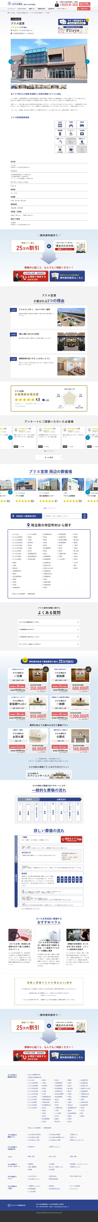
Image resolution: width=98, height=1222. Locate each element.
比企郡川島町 (47, 582)
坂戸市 (60, 548)
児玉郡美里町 (47, 559)
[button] (87, 61)
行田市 (45, 542)
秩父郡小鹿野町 (63, 540)
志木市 (76, 534)
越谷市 (30, 537)
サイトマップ (74, 1188)
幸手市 (76, 559)
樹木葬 (30, 1169)
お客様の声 (31, 1146)
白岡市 (14, 582)
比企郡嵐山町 (47, 562)
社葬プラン (73, 1137)
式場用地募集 (32, 1188)
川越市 (76, 545)
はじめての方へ (32, 1176)
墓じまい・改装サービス (56, 1167)
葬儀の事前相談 (53, 1179)
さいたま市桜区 (32, 534)
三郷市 (30, 540)
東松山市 (15, 568)
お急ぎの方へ (84, 9)
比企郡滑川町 (16, 587)
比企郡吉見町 (47, 585)
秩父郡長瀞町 (62, 534)
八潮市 (30, 548)
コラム (10, 1157)
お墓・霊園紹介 (32, 1167)
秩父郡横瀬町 (47, 548)
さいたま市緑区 (17, 556)
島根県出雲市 (31, 594)
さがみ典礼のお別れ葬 (34, 1134)
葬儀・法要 (31, 1156)
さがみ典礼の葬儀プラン (12, 1136)
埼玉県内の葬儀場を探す (23, 13)
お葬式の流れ (53, 1176)
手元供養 (51, 1169)
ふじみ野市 (62, 559)
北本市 (14, 585)
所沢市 (60, 551)
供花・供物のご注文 (75, 1176)
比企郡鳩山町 (47, 571)
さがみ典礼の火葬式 (33, 1137)
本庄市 (45, 551)
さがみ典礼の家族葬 (54, 1134)
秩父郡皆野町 (62, 542)
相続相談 (30, 1164)
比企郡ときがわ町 (48, 568)
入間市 (60, 556)
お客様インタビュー (54, 1146)
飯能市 (76, 537)
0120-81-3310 (69, 4)
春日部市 (30, 542)
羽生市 (45, 537)
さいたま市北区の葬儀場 (36, 13)
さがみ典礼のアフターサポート (14, 1165)
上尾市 (14, 565)
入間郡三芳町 (62, 553)
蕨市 (75, 565)
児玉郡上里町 (31, 559)
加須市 (14, 579)
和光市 (76, 548)
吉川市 (30, 551)
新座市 (76, 568)
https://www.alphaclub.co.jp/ (58, 1207)
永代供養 (51, 1164)
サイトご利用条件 (75, 1186)
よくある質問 (32, 1191)
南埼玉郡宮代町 (32, 556)
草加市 (30, 545)
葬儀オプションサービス (77, 1140)
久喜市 (76, 556)
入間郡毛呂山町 (47, 573)
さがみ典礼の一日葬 (33, 1140)
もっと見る (49, 457)
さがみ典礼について (33, 1179)
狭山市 (60, 545)
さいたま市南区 (17, 551)
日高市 (45, 579)
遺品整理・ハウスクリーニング (79, 1164)
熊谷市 (45, 540)
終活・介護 (52, 1156)
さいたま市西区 (17, 559)
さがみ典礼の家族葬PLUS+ (56, 1137)
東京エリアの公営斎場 (19, 594)
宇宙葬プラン (74, 1134)
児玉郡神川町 (62, 537)
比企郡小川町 (47, 565)
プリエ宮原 (46, 13)
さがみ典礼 (12, 13)
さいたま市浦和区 (17, 537)
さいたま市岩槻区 (17, 540)
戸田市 (45, 587)
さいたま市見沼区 (17, 542)
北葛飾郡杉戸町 (17, 571)
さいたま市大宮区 (17, 545)
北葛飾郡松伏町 (32, 553)
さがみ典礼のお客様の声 (12, 1148)
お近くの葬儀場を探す (34, 1074)
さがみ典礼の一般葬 (54, 1140)
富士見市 (76, 540)
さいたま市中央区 (17, 548)
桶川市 (76, 553)
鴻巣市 (14, 562)
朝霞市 (76, 542)
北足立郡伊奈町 (17, 576)
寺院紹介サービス (75, 1167)
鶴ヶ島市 (76, 551)
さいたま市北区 (17, 553)
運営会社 (51, 1186)
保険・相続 (73, 1156)
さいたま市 (16, 534)
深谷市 (45, 545)
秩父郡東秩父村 (47, 534)
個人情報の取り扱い (54, 1188)
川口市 (76, 562)
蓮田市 (14, 573)
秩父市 (45, 553)
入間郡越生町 (47, 576)
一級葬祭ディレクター (34, 1186)
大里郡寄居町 (47, 556)
